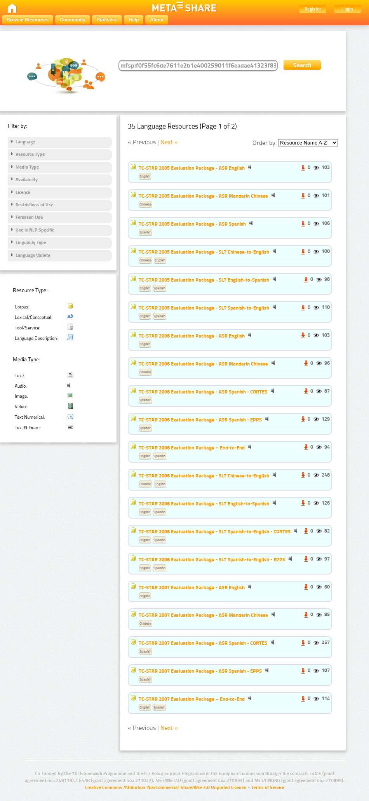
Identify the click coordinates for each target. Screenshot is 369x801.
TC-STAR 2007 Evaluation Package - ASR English (192, 587)
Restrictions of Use (34, 204)
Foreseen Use (29, 217)
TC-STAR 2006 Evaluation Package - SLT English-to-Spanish (204, 503)
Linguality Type (31, 242)
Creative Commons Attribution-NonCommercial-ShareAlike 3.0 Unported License (165, 787)
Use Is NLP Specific (35, 230)
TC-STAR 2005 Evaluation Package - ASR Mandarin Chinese (203, 196)
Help (134, 20)
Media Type (27, 167)
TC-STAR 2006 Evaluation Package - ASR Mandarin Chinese (203, 363)
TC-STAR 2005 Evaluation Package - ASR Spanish (192, 224)
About (157, 20)
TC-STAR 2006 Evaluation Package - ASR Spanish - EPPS (200, 419)
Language (25, 142)
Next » (169, 142)
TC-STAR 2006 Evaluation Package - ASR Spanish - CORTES (203, 391)
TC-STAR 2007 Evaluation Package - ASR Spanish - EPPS (200, 671)
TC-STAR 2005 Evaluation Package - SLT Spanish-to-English (204, 308)
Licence (23, 192)
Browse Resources (28, 20)
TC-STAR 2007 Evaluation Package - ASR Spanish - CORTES (203, 643)
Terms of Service (267, 787)
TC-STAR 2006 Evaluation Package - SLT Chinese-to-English (204, 475)
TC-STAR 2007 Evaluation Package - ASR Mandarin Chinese (203, 615)
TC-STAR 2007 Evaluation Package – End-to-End (192, 699)
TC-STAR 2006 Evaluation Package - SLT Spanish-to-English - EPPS (212, 559)
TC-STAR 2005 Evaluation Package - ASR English (192, 168)
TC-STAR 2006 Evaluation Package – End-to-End (192, 447)
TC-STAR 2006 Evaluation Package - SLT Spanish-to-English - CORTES (215, 531)
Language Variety (33, 255)
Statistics (107, 20)
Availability (27, 179)
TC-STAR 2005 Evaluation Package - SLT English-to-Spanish (204, 280)
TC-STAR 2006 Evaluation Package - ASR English (192, 336)
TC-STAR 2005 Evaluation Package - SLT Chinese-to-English (204, 252)
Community (72, 20)
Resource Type (30, 154)
